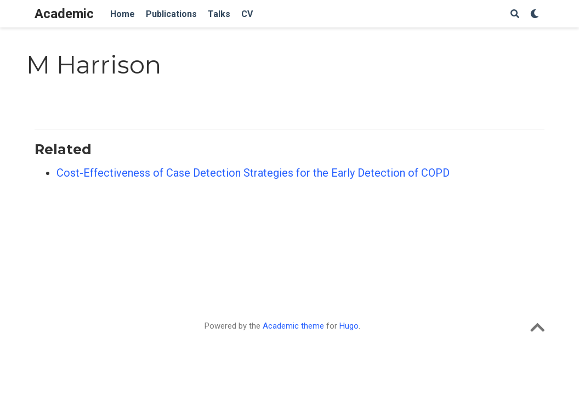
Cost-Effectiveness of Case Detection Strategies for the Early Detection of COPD (253, 172)
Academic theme (293, 326)
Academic (64, 13)
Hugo (349, 326)
